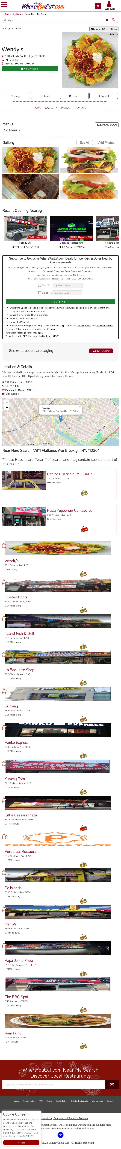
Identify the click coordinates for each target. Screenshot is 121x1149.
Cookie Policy (61, 1101)
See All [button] (84, 142)
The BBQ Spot (16, 996)
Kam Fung (13, 1033)
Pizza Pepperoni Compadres (69, 510)
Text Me (45, 285)
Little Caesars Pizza (21, 814)
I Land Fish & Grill (19, 633)
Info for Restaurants (79, 1101)
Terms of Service (104, 325)
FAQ (41, 1101)
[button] (98, 6)
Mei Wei (11, 924)
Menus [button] (66, 107)
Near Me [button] (30, 14)
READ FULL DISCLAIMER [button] (82, 278)
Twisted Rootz (16, 596)
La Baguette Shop (19, 669)
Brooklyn (7, 28)
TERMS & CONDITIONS (26, 1132)
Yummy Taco (15, 778)
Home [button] (37, 107)
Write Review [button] (101, 351)
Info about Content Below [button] (104, 28)
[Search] (60, 20)
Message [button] (16, 95)
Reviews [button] (80, 107)
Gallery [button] (51, 107)
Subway (11, 705)
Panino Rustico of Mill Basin (69, 473)
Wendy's (12, 560)
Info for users (97, 1101)
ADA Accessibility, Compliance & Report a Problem (60, 1118)
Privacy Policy (84, 325)
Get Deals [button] (45, 95)
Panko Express (17, 742)
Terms (49, 1101)
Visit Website (11, 393)
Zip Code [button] (42, 14)
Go (111, 1084)
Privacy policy (29, 1101)
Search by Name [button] (13, 14)
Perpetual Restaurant (22, 851)
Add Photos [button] (106, 142)
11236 (18, 28)
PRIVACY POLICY (24, 1135)
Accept (21, 1142)
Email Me (45, 292)
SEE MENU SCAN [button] (107, 124)
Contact (110, 1101)
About (17, 1101)
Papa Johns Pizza (19, 960)
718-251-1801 (12, 59)
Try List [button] (103, 95)
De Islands (13, 887)
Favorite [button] (74, 95)
